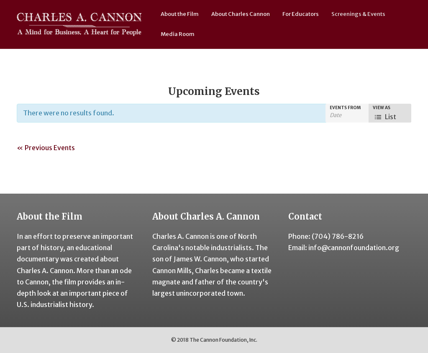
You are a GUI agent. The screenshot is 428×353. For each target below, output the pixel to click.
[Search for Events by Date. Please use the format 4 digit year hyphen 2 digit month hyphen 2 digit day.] (347, 115)
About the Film (180, 14)
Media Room (178, 34)
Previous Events (46, 147)
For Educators (300, 14)
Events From (345, 108)
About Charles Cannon (240, 14)
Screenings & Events (358, 14)
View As (381, 108)
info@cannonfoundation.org (353, 247)
